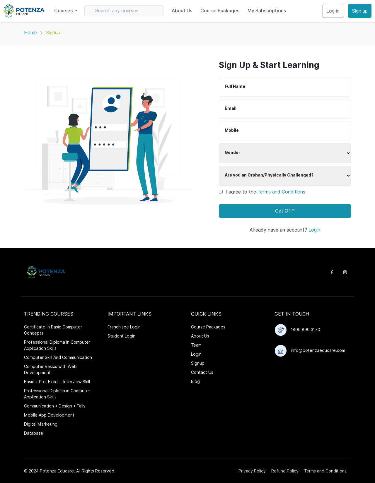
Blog (195, 381)
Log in (333, 11)
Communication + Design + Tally (55, 406)
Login (314, 230)
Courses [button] (64, 10)
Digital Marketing (40, 424)
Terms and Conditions (281, 192)
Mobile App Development (49, 415)
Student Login (121, 336)
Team (196, 345)
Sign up (360, 11)
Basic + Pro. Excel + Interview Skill (57, 381)
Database (33, 433)
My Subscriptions (267, 10)
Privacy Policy (252, 471)
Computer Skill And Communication (58, 357)
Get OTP (285, 211)
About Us (182, 10)
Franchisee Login (124, 327)
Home (30, 32)
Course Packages (219, 10)
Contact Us (202, 372)
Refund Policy (285, 471)
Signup (197, 363)
